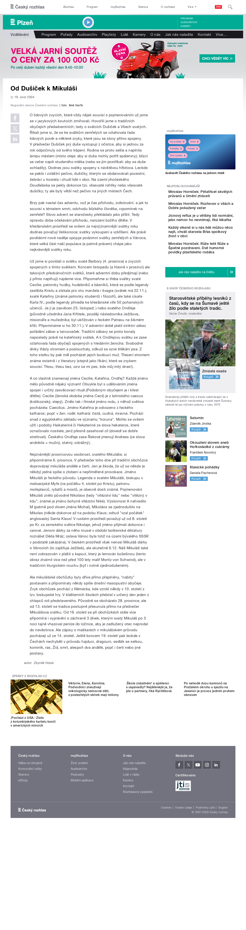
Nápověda (130, 854)
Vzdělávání (20, 34)
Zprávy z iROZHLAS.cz (29, 757)
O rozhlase (168, 6)
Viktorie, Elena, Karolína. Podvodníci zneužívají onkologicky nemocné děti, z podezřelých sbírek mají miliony (93, 805)
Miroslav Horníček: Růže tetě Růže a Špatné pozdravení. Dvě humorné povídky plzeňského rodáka (211, 272)
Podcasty (77, 860)
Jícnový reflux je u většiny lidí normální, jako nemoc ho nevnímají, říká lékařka (211, 230)
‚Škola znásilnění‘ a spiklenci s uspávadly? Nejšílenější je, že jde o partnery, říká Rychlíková (149, 803)
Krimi (194, 141)
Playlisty (109, 34)
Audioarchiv (189, 22)
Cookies (166, 893)
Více (221, 34)
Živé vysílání (177, 155)
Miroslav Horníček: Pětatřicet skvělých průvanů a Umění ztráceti (211, 196)
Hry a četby (177, 141)
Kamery (186, 26)
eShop (22, 866)
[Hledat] (230, 7)
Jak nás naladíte (179, 34)
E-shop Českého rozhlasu (189, 317)
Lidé (124, 34)
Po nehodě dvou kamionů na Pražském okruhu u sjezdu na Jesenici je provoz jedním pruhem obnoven (209, 805)
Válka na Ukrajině (30, 848)
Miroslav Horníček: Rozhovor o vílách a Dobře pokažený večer (212, 213)
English (223, 893)
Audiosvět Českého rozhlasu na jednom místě (194, 173)
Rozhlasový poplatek (138, 877)
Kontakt (204, 34)
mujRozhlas (118, 6)
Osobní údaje (183, 893)
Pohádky (176, 148)
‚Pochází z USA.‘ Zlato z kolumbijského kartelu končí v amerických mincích (33, 803)
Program (92, 6)
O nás (155, 34)
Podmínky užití (205, 893)
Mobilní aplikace (82, 866)
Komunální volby (30, 854)
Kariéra (128, 866)
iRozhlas (68, 6)
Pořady (67, 34)
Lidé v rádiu (131, 860)
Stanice (143, 6)
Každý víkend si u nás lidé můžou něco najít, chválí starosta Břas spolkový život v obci (211, 250)
